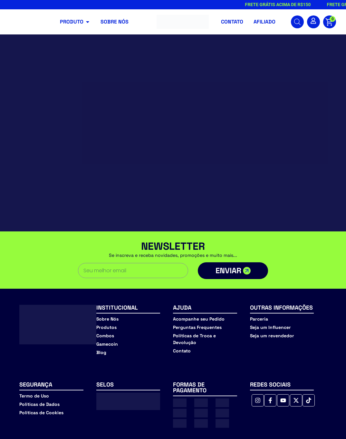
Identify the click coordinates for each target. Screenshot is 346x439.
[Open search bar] (297, 22)
